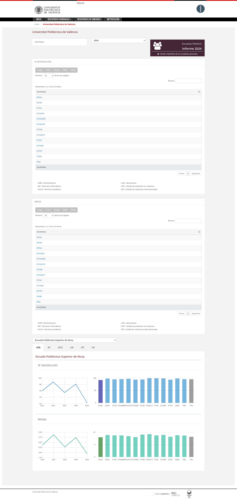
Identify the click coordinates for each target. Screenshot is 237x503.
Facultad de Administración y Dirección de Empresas (75, 159)
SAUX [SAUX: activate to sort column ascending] (150, 92)
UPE (82, 353)
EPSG (39, 103)
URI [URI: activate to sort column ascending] (190, 92)
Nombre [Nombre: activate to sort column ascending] (55, 92)
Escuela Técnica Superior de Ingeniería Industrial (73, 143)
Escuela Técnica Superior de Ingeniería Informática (74, 148)
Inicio (37, 24)
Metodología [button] (113, 19)
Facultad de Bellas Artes (62, 164)
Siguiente (196, 176)
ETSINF (40, 148)
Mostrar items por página (52, 75)
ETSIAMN (41, 119)
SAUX (60, 353)
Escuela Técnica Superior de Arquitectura (70, 108)
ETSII (39, 143)
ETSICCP (41, 124)
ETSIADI (40, 113)
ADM (38, 353)
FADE (39, 159)
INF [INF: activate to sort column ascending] (134, 92)
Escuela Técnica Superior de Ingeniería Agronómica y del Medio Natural (83, 119)
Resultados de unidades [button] (89, 19)
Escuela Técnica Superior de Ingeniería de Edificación (75, 129)
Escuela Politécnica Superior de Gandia (69, 103)
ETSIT (39, 154)
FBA (39, 164)
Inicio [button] (38, 19)
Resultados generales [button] (59, 19)
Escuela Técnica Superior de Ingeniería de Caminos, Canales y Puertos (83, 124)
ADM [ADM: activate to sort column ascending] (121, 92)
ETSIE (39, 129)
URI (93, 353)
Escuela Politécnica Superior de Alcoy (68, 97)
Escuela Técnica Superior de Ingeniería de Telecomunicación (78, 154)
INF (49, 353)
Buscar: (185, 81)
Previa (181, 176)
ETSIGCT (41, 135)
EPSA (39, 97)
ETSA (39, 108)
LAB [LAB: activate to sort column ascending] (163, 92)
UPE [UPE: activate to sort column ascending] (177, 92)
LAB (71, 353)
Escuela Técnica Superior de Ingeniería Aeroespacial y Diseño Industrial (83, 113)
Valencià (80, 3)
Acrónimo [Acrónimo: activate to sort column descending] (41, 92)
